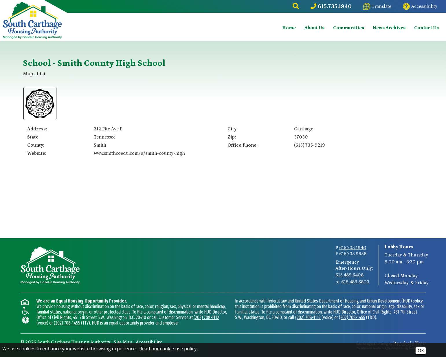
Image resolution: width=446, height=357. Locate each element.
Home (289, 27)
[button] (296, 6)
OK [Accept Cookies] (421, 350)
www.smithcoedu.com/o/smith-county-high (139, 153)
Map (28, 74)
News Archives (389, 27)
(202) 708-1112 (206, 317)
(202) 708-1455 (67, 323)
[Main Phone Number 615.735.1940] (331, 6)
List (41, 74)
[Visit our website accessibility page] (420, 6)
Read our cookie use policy (168, 348)
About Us (314, 27)
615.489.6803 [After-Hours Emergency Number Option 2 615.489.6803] (355, 282)
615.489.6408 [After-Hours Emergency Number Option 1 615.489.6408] (349, 275)
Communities (348, 27)
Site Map (123, 342)
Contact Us (426, 27)
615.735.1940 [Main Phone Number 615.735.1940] (352, 247)
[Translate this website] (377, 6)
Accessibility (149, 342)
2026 (30, 342)
